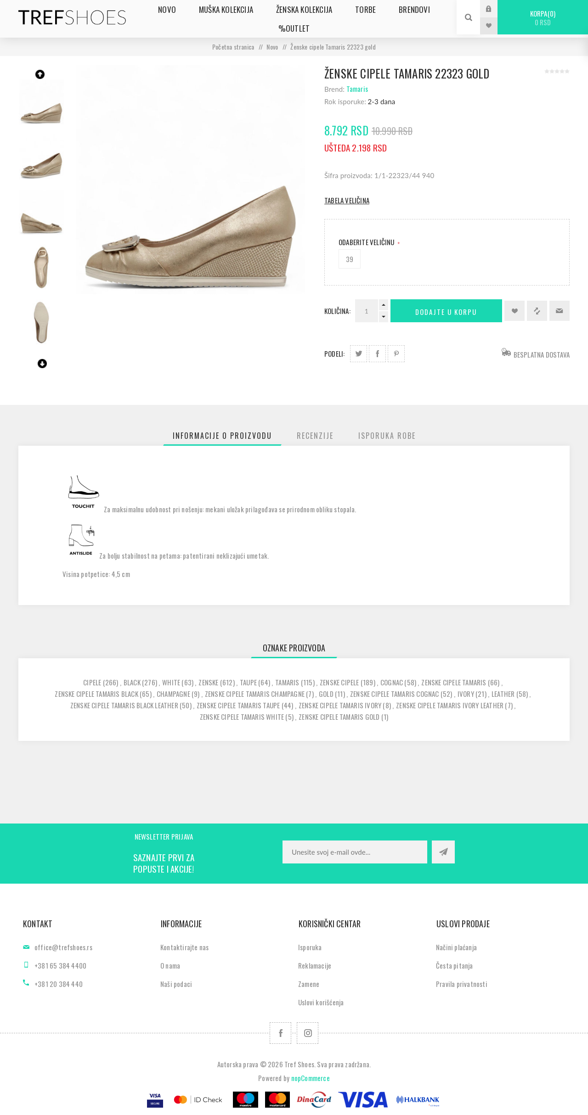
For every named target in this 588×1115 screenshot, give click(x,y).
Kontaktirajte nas (184, 947)
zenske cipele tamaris (453, 682)
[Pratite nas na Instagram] (307, 1033)
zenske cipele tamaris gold (339, 717)
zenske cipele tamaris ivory (340, 705)
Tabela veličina (346, 200)
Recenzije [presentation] (315, 435)
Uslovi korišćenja (321, 1002)
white (171, 682)
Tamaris (357, 89)
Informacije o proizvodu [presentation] (222, 435)
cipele (92, 682)
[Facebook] (280, 1033)
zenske (208, 682)
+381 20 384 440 (58, 984)
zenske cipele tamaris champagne (255, 694)
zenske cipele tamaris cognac (394, 694)
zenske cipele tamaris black (96, 694)
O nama (170, 965)
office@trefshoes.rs (63, 947)
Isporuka (310, 947)
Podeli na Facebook (377, 353)
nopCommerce (310, 1078)
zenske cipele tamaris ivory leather (449, 705)
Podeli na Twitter (358, 353)
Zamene (308, 984)
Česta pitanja (454, 965)
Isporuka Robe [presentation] (387, 435)
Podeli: (334, 353)
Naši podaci (176, 984)
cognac (391, 682)
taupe (248, 682)
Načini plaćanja (456, 947)
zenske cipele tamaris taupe (238, 705)
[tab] (222, 436)
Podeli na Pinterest (396, 353)
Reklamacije (314, 965)
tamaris (287, 682)
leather (503, 694)
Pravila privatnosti (461, 984)
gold (326, 694)
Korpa (543, 17)
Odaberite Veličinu (367, 242)
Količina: (337, 311)
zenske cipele (339, 682)
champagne (173, 694)
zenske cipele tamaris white (242, 717)
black (132, 682)
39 (349, 259)
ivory (466, 694)
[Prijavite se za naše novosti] (355, 851)
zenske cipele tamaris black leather (124, 705)
